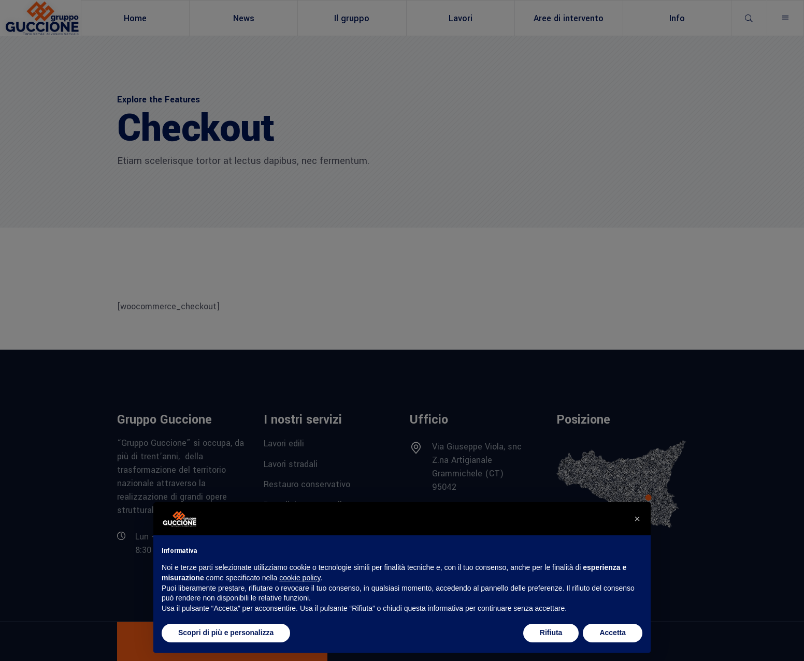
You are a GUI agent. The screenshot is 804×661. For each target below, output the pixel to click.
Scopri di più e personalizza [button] (226, 632)
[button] (637, 518)
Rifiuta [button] (551, 632)
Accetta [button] (612, 632)
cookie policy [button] (299, 578)
